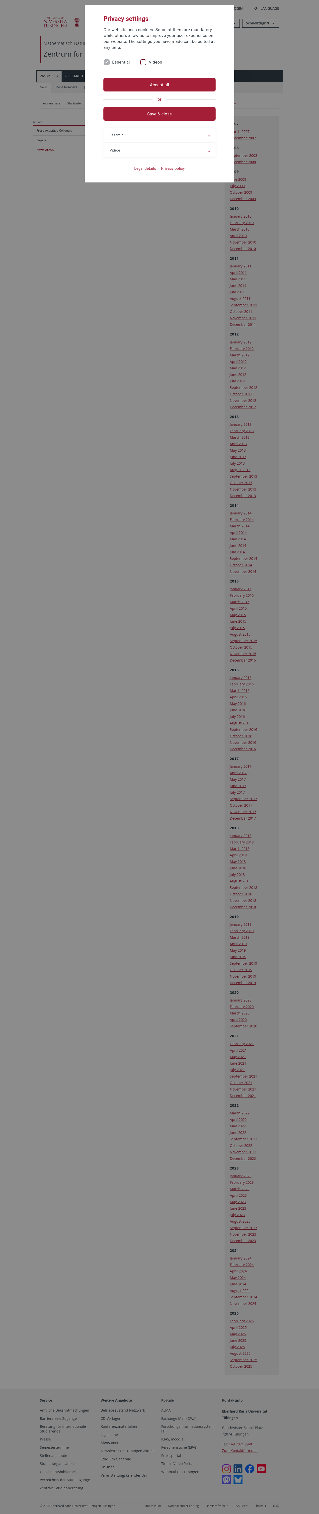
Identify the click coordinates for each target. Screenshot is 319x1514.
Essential (121, 62)
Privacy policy (173, 168)
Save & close (159, 113)
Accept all (159, 84)
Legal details (145, 168)
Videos (155, 62)
